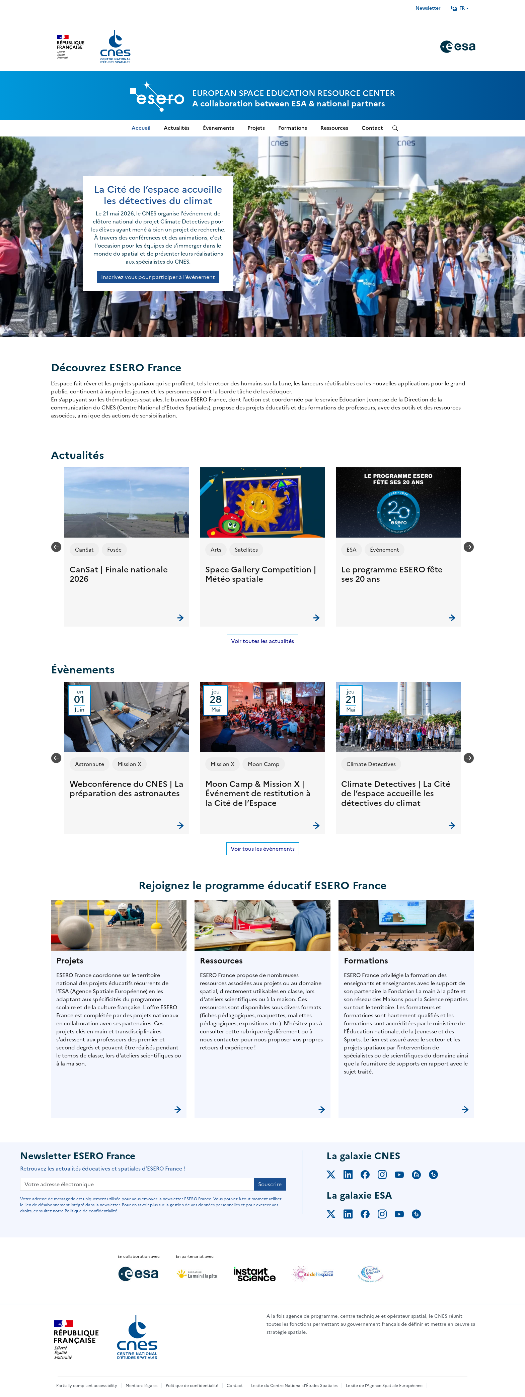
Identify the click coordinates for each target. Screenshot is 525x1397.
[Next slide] (468, 547)
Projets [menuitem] (256, 128)
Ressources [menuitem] (334, 128)
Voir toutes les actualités (262, 641)
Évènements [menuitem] (218, 128)
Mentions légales (141, 1386)
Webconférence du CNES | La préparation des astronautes (126, 789)
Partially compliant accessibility (86, 1386)
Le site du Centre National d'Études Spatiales (294, 1386)
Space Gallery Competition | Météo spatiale (260, 574)
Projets (69, 961)
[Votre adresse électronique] (137, 1184)
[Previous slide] (56, 547)
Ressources (221, 961)
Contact (235, 1386)
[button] (127, 547)
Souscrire (270, 1184)
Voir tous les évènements (263, 849)
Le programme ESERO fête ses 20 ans (392, 574)
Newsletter (428, 8)
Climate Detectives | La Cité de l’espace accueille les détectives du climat (395, 794)
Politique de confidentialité (192, 1386)
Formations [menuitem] (292, 128)
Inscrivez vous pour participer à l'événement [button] (158, 277)
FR (458, 8)
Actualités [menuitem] (177, 128)
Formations (366, 961)
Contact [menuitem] (372, 128)
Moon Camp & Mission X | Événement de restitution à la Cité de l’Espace (258, 794)
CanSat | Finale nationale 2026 (119, 574)
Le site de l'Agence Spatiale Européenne (384, 1386)
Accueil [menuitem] (141, 128)
